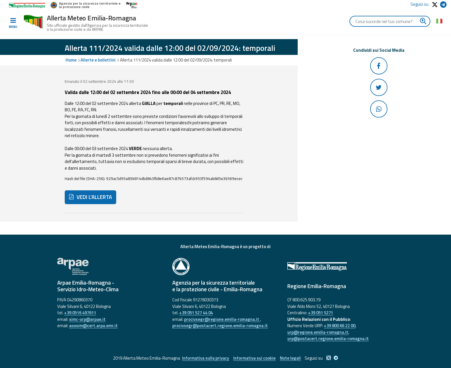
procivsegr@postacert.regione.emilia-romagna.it (220, 325)
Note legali (290, 358)
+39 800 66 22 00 (339, 325)
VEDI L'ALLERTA (90, 197)
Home (71, 60)
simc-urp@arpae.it (87, 319)
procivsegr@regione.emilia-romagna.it (222, 319)
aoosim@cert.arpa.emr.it (93, 325)
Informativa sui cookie (254, 358)
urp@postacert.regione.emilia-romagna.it (328, 338)
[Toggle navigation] (13, 23)
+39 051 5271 (320, 312)
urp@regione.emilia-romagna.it (317, 332)
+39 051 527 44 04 (196, 312)
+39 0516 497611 (80, 312)
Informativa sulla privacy (205, 358)
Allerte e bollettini (98, 60)
